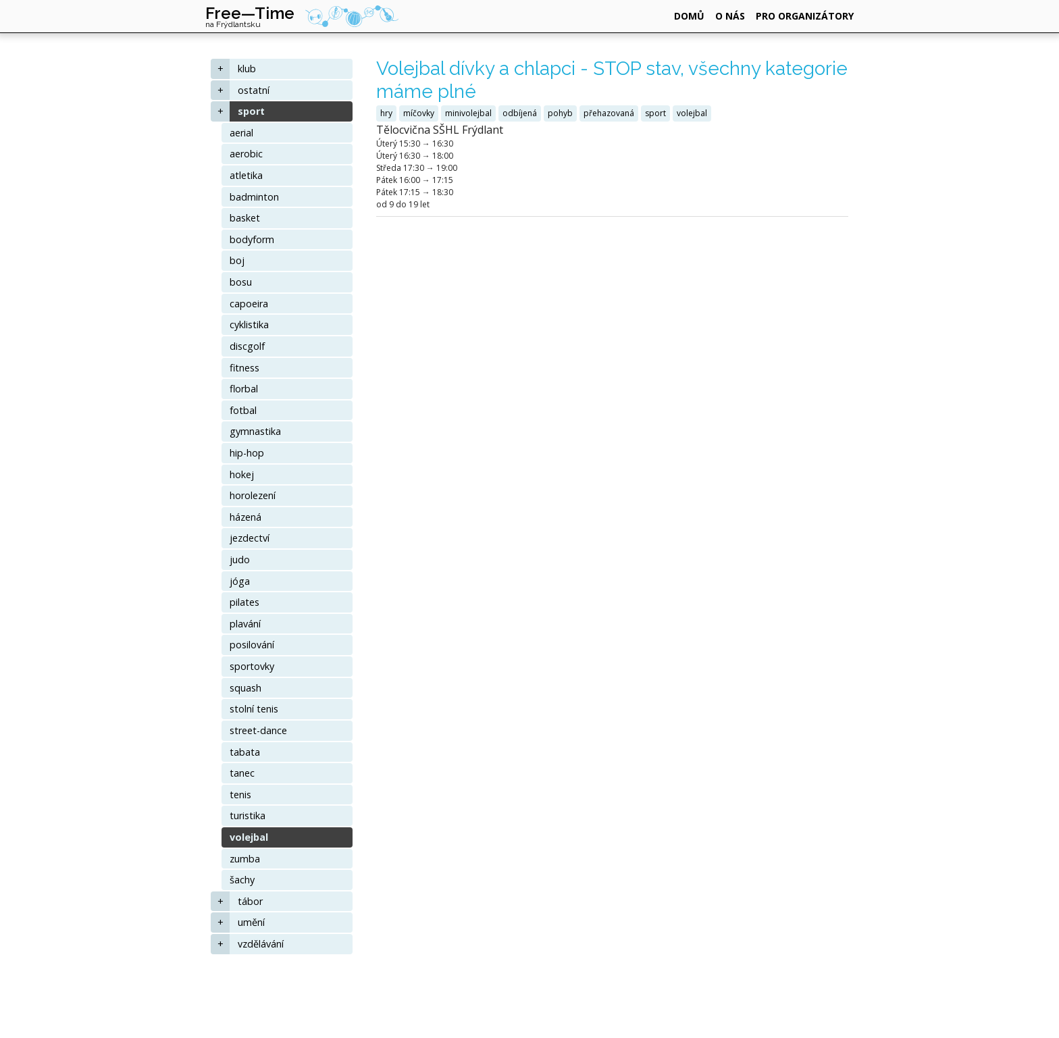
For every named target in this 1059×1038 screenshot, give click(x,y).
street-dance (258, 730)
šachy (242, 879)
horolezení (253, 495)
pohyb (560, 113)
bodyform (252, 239)
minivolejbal (468, 113)
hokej (242, 474)
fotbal (243, 410)
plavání (245, 623)
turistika (247, 815)
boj (237, 260)
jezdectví (249, 537)
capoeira (249, 303)
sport (251, 111)
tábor (250, 901)
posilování (252, 644)
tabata (245, 752)
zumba (245, 858)
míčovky (418, 113)
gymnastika (255, 431)
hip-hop (247, 452)
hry (386, 113)
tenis (240, 794)
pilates (244, 602)
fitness (244, 367)
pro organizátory (805, 15)
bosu (241, 282)
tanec (242, 773)
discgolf (247, 346)
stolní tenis (254, 708)
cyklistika (249, 324)
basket (245, 217)
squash (245, 687)
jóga (240, 581)
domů (689, 15)
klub (247, 68)
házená (245, 517)
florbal (244, 388)
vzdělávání (261, 943)
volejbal (249, 837)
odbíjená (519, 113)
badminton (254, 196)
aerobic (246, 153)
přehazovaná (609, 113)
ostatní (253, 90)
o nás (730, 15)
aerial (241, 132)
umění (251, 922)
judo (240, 559)
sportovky (252, 666)
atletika (246, 175)
